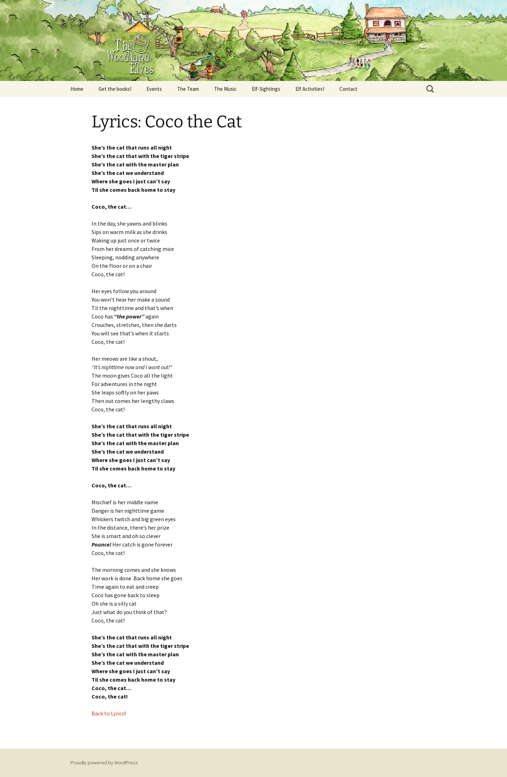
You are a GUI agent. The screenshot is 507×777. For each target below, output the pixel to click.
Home (76, 89)
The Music (225, 89)
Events (154, 89)
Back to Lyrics (108, 713)
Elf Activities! (309, 89)
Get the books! (115, 89)
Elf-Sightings (266, 89)
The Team (188, 89)
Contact (348, 89)
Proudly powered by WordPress (104, 762)
